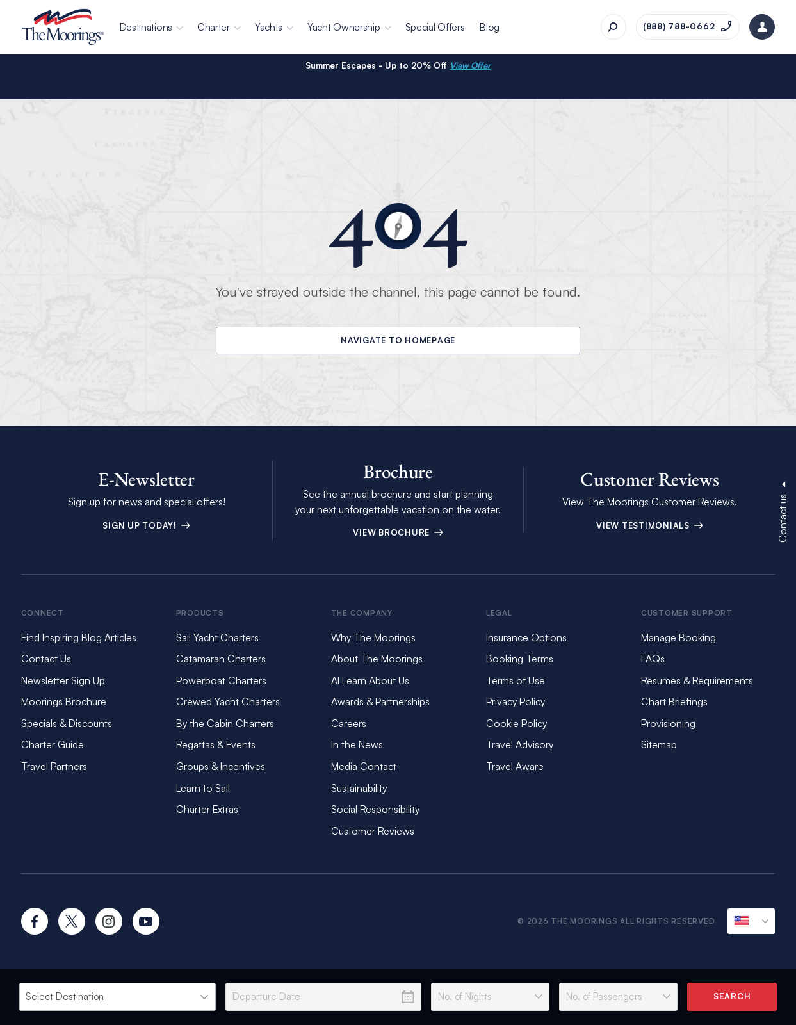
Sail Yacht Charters (217, 637)
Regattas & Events (216, 744)
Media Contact (363, 766)
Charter (213, 26)
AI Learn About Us (370, 680)
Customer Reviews (372, 830)
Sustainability (359, 788)
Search (732, 996)
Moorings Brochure (63, 701)
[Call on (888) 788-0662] (688, 27)
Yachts (268, 26)
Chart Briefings (674, 701)
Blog (490, 26)
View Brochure (398, 532)
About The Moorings (377, 658)
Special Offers (435, 26)
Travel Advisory (519, 744)
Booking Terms (519, 658)
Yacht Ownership (343, 26)
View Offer (470, 65)
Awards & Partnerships (380, 701)
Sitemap (659, 744)
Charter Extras (207, 809)
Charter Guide (52, 744)
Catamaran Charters (221, 658)
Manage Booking (678, 637)
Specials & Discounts (66, 723)
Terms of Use (515, 680)
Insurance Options (526, 637)
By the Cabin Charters (225, 723)
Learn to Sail (205, 788)
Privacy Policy (515, 701)
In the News (357, 744)
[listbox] (117, 997)
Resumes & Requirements (697, 680)
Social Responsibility (375, 809)
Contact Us (46, 658)
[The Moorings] (62, 26)
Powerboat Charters (221, 680)
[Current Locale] (751, 921)
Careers (348, 723)
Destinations (146, 26)
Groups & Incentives (220, 766)
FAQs (653, 658)
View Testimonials (650, 525)
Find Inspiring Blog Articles (78, 637)
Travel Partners (54, 766)
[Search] (613, 27)
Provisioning (668, 723)
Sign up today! (146, 525)
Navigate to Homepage (398, 340)
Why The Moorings (373, 637)
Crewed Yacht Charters (228, 701)
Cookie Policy (516, 723)
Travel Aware (515, 766)
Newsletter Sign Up (63, 680)
